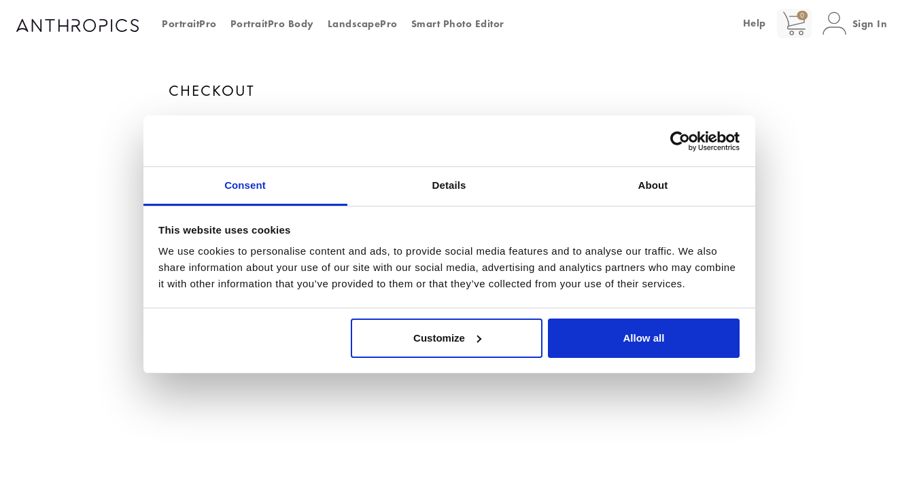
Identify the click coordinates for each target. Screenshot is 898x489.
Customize (447, 338)
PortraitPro (189, 24)
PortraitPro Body (272, 24)
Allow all (644, 338)
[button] (855, 23)
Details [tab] (449, 185)
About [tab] (653, 185)
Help (754, 23)
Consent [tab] (245, 185)
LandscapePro (363, 24)
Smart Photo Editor (457, 24)
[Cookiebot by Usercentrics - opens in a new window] (680, 141)
